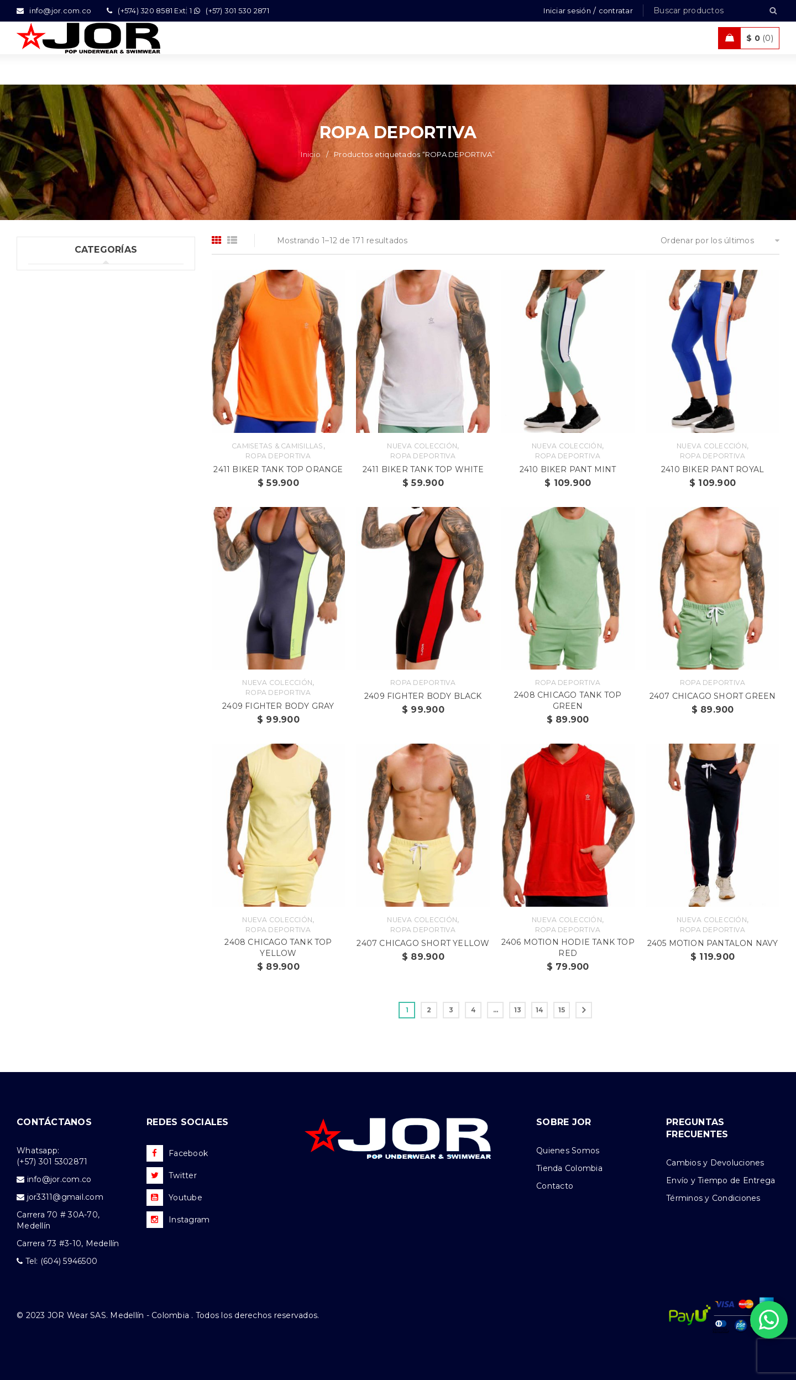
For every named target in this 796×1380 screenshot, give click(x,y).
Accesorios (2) (55, 481)
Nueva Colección (422, 446)
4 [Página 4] (473, 1010)
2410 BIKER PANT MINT (568, 469)
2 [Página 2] (429, 1010)
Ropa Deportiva (278, 456)
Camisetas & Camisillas (277, 446)
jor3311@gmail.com (65, 1197)
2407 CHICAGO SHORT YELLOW (423, 943)
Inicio (311, 154)
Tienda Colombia (569, 1168)
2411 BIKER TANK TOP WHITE (423, 469)
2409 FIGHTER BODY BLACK (423, 696)
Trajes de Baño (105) (67, 345)
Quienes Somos (567, 1151)
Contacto (554, 1186)
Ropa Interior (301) (65, 300)
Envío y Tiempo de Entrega (720, 1180)
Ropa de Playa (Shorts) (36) (82, 390)
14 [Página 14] (540, 1010)
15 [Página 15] (561, 1010)
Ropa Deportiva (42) (68, 368)
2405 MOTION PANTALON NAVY (712, 943)
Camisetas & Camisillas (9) (80, 458)
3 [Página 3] (451, 1010)
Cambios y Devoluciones (715, 1163)
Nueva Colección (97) (70, 436)
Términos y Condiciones (713, 1198)
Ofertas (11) (50, 413)
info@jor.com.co (59, 1179)
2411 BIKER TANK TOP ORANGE (278, 469)
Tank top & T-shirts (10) (73, 322)
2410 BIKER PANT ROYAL (712, 469)
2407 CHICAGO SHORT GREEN (713, 696)
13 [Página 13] (518, 1010)
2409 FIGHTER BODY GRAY (278, 706)
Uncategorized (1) (63, 277)
